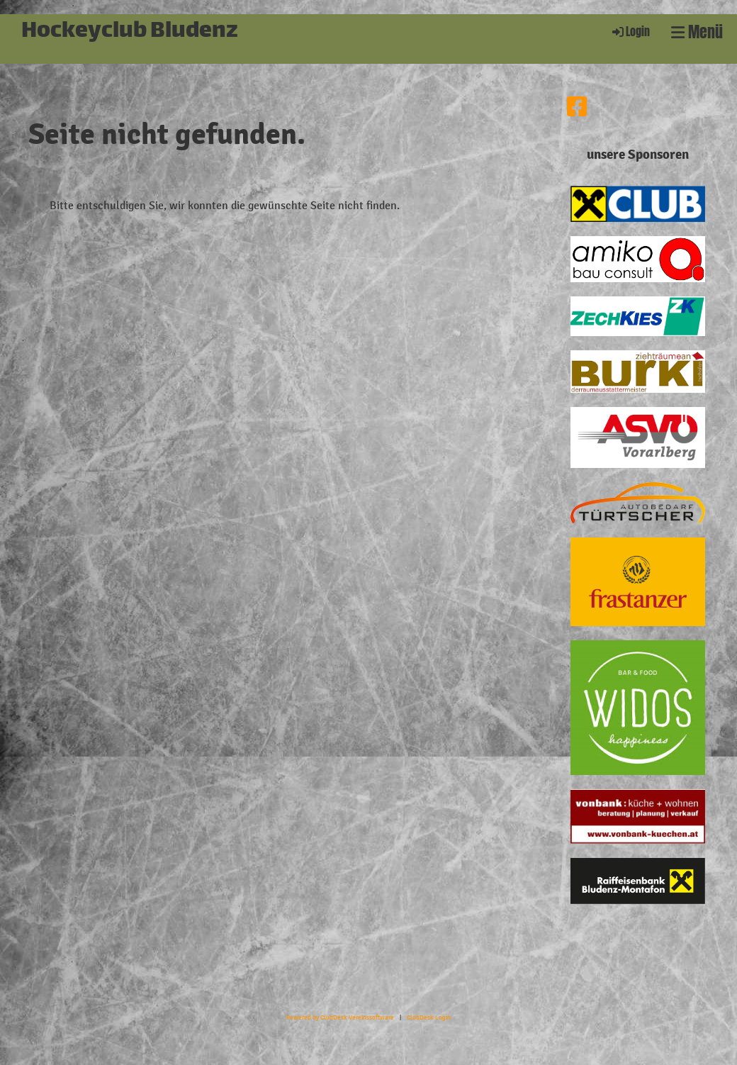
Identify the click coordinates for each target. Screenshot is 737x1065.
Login (630, 31)
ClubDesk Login (429, 1017)
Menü (697, 32)
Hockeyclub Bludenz (129, 32)
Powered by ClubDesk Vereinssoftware (340, 1017)
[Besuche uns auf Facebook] (577, 107)
